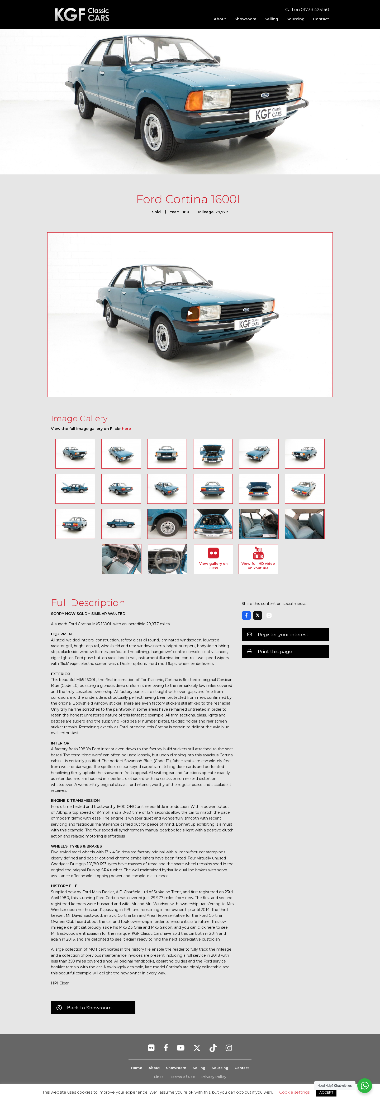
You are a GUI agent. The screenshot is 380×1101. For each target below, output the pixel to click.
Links (159, 1077)
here (126, 428)
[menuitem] (220, 19)
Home (136, 1068)
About (220, 19)
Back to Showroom (89, 1007)
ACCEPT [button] (326, 1092)
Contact (321, 19)
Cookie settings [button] (294, 1092)
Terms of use (182, 1077)
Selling (271, 19)
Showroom (245, 19)
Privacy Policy (213, 1077)
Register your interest (283, 634)
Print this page (275, 651)
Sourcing (296, 19)
